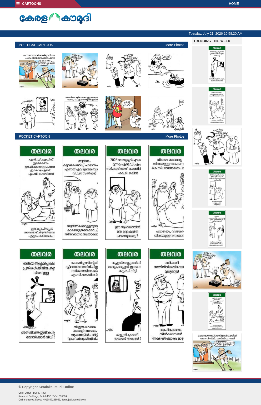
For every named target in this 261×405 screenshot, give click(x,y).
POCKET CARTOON (34, 136)
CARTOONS (28, 3)
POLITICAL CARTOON (36, 45)
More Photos (175, 45)
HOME (234, 3)
